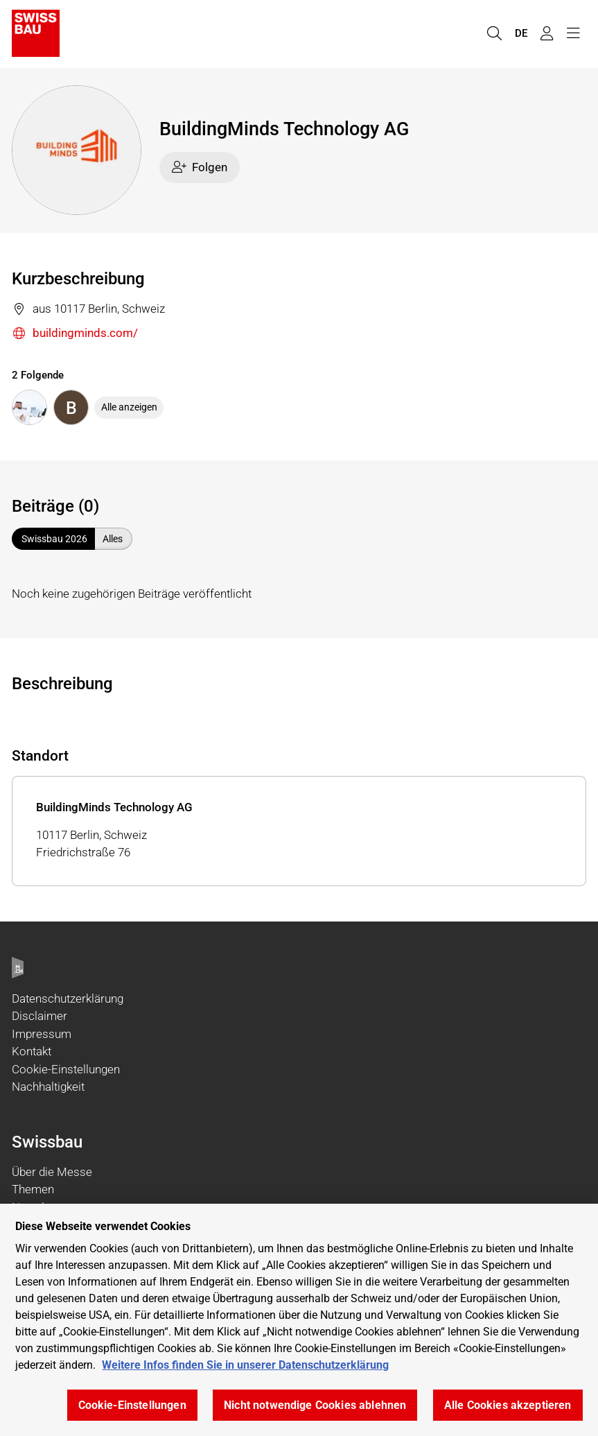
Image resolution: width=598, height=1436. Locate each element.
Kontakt (31, 1051)
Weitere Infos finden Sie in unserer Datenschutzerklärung (245, 1365)
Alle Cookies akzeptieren (508, 1405)
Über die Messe (52, 1172)
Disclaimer (39, 1016)
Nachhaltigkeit (48, 1086)
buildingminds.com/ (75, 334)
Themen (33, 1189)
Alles (113, 538)
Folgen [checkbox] (200, 167)
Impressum (41, 1034)
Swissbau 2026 (54, 538)
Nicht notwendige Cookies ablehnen (315, 1405)
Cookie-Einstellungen (66, 1069)
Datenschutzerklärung (67, 998)
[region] (299, 1320)
